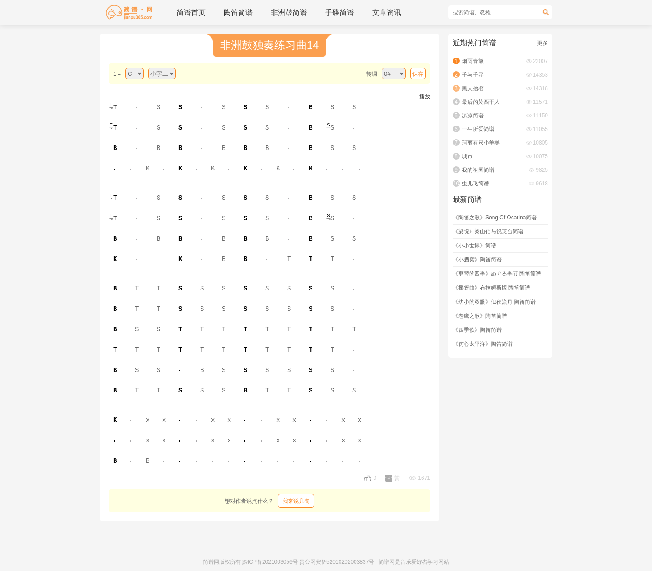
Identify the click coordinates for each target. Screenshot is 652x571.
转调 (371, 74)
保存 (417, 74)
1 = (117, 74)
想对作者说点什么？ (269, 501)
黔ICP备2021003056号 (270, 562)
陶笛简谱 (238, 12)
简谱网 (211, 562)
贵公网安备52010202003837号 (336, 562)
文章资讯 (386, 12)
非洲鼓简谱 (289, 12)
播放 (424, 96)
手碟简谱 (339, 12)
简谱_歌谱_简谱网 (129, 12)
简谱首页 (191, 12)
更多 (542, 43)
